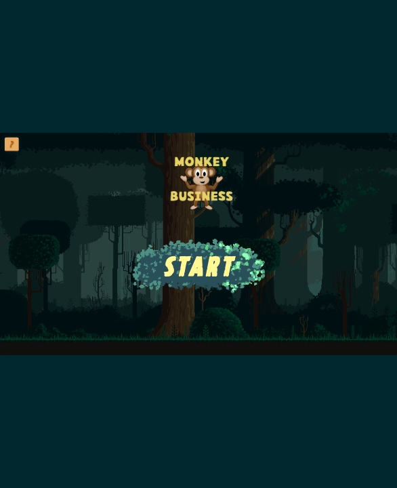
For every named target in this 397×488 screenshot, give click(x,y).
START (199, 266)
